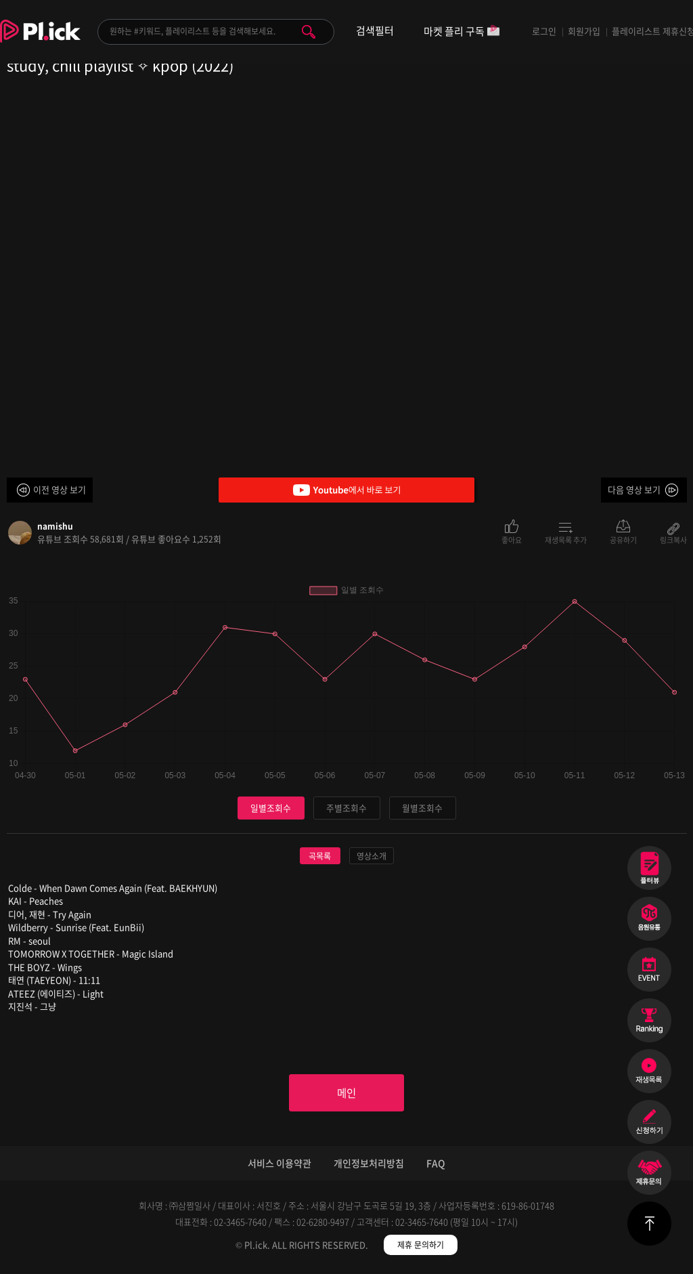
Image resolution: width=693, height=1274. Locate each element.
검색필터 (375, 31)
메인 (346, 1094)
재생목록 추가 (566, 539)
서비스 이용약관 (279, 1165)
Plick (40, 41)
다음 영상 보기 (634, 489)
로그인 (544, 30)
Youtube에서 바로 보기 (346, 490)
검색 (308, 31)
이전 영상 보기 (59, 489)
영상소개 (371, 856)
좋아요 (511, 539)
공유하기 (623, 539)
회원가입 (584, 30)
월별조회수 (422, 807)
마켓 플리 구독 (462, 32)
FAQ (435, 1165)
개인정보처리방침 (369, 1165)
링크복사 (673, 539)
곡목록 (320, 856)
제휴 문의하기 (420, 1247)
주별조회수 (346, 807)
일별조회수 (270, 807)
